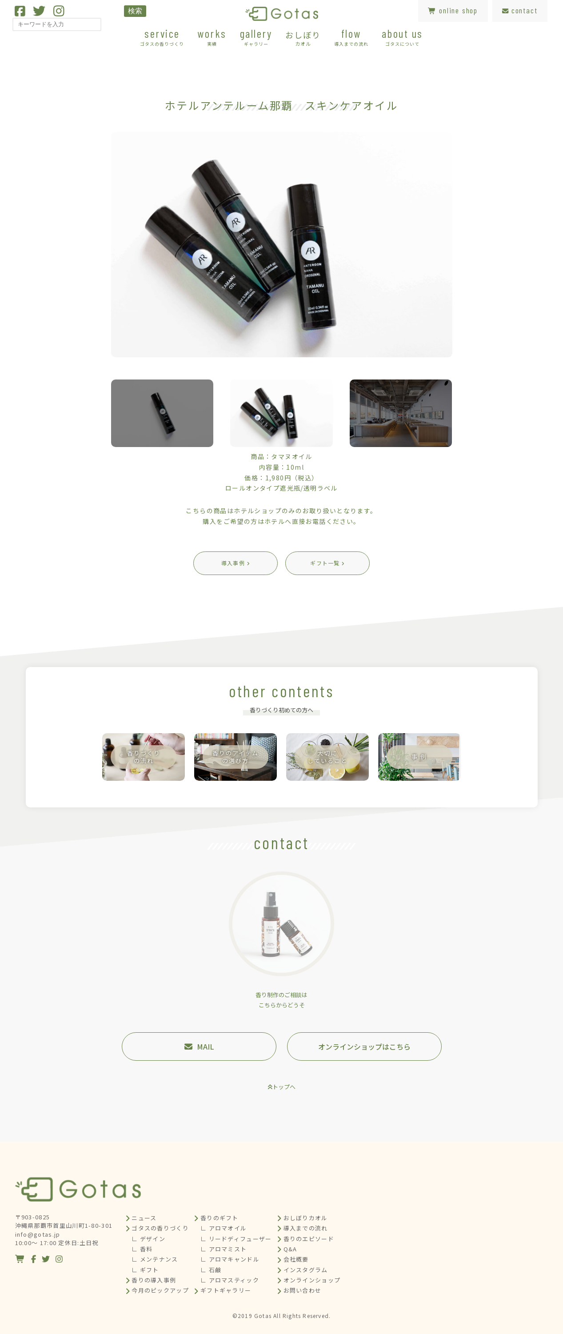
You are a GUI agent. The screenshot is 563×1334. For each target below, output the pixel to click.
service (162, 37)
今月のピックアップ (160, 1290)
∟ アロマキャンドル (230, 1259)
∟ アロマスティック (229, 1280)
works (212, 37)
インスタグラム (305, 1270)
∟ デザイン (148, 1238)
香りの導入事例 (154, 1280)
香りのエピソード (308, 1238)
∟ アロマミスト (223, 1249)
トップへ (283, 1086)
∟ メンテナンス (155, 1259)
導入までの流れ (305, 1228)
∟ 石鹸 (210, 1270)
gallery (256, 37)
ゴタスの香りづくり (160, 1228)
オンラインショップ (312, 1280)
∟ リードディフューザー (236, 1238)
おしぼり (302, 38)
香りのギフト (219, 1218)
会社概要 (296, 1259)
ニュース (144, 1218)
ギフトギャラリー (225, 1290)
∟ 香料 (142, 1249)
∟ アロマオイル (223, 1228)
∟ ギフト (145, 1270)
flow (351, 37)
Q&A (290, 1249)
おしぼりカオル (305, 1218)
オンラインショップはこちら (364, 1046)
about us (402, 37)
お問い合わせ (302, 1290)
